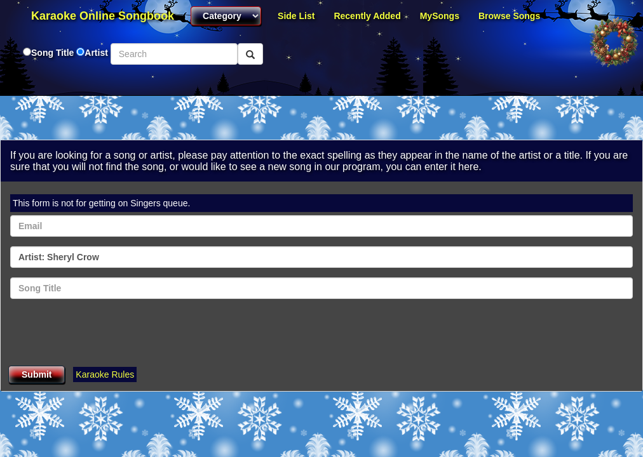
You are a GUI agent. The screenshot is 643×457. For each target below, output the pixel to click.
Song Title (53, 53)
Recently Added (367, 16)
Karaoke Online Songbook (102, 16)
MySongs (439, 16)
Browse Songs (509, 16)
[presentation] (106, 333)
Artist (96, 53)
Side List (296, 16)
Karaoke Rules (105, 374)
